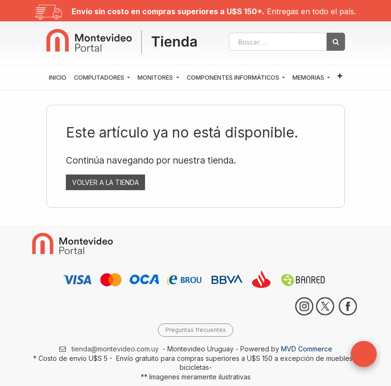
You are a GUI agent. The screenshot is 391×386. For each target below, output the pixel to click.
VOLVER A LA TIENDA (105, 182)
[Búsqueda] (336, 42)
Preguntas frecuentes (195, 329)
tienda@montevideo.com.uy (115, 349)
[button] (340, 76)
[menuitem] (57, 78)
